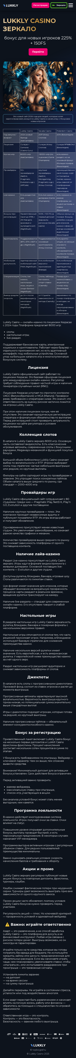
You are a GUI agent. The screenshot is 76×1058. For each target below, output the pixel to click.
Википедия (67, 134)
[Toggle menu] (70, 5)
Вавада (42, 269)
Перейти (38, 51)
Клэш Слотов (45, 185)
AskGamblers (27, 141)
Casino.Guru (26, 150)
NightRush (26, 229)
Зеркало (59, 5)
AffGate (24, 185)
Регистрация (40, 5)
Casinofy (43, 285)
